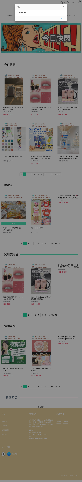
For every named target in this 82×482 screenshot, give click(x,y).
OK (62, 19)
